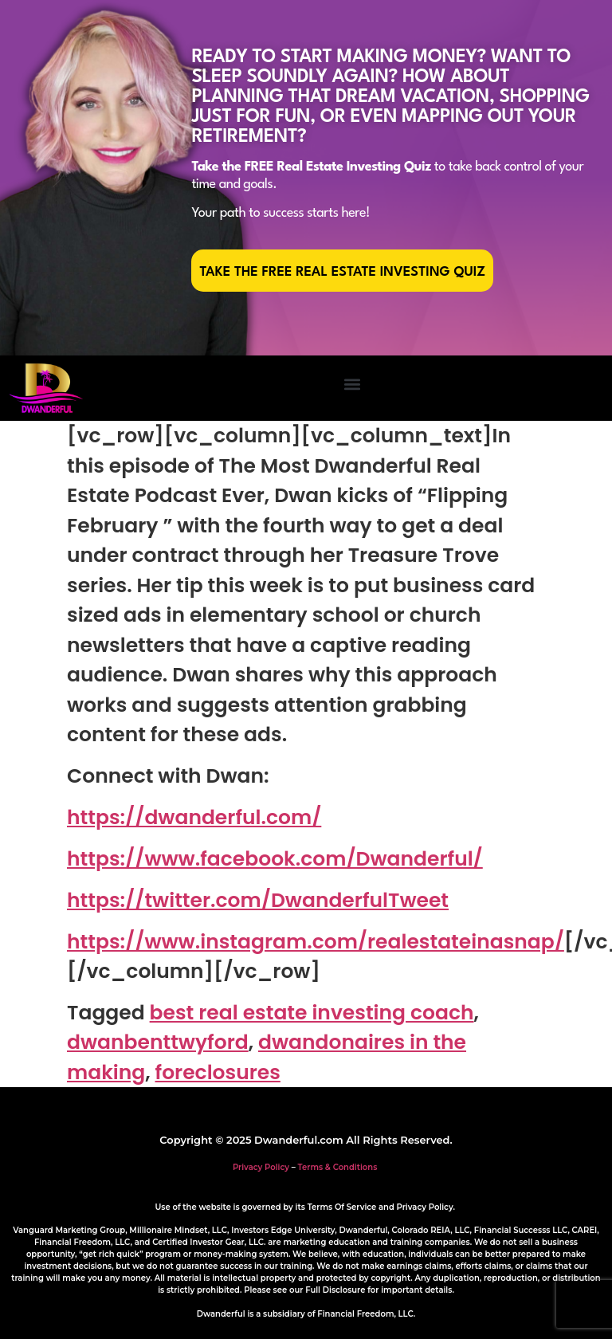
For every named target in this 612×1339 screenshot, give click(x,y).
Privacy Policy (261, 1167)
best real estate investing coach (312, 1013)
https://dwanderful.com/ (194, 817)
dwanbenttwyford (158, 1042)
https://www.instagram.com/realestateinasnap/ (315, 942)
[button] (352, 384)
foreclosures (217, 1072)
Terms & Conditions (338, 1167)
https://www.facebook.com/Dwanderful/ (275, 859)
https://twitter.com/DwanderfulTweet (258, 900)
